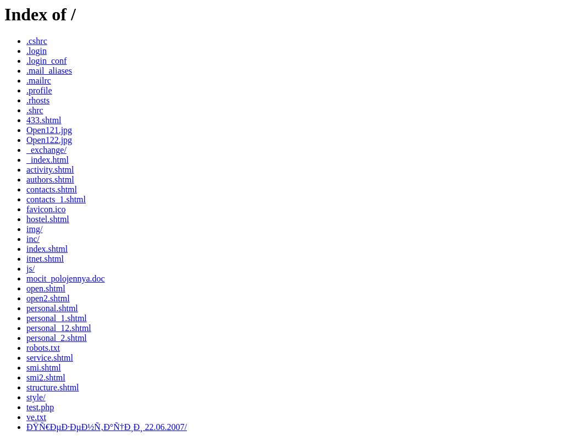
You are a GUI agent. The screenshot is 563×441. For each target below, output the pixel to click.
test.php (40, 407)
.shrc (34, 110)
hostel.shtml (47, 219)
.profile (39, 90)
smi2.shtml (45, 377)
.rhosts (37, 100)
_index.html (47, 159)
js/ (30, 268)
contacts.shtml (51, 189)
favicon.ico (46, 209)
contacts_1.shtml (56, 199)
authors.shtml (50, 179)
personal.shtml (52, 308)
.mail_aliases (49, 70)
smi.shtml (43, 367)
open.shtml (45, 288)
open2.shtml (48, 298)
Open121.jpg (49, 130)
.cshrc (36, 41)
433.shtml (44, 120)
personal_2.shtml (56, 338)
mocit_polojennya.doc (65, 278)
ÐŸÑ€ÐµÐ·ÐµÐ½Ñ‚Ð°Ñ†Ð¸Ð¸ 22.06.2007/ (106, 427)
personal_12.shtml (58, 328)
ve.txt (36, 417)
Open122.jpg (49, 140)
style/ (36, 397)
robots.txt (43, 347)
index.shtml (47, 248)
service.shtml (49, 357)
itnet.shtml (45, 258)
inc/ (33, 239)
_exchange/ (46, 150)
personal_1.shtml (56, 318)
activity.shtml (50, 169)
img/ (34, 229)
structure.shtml (52, 387)
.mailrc (38, 80)
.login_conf (46, 60)
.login (36, 51)
